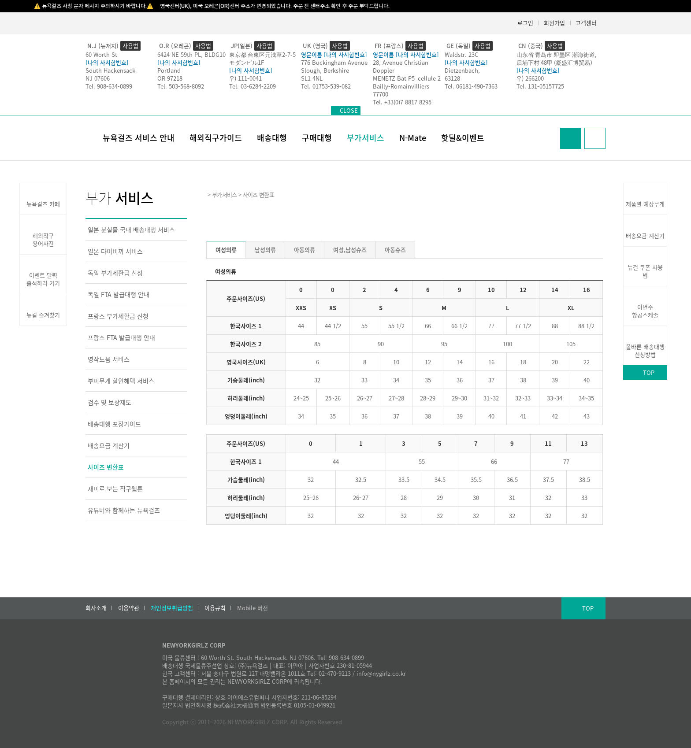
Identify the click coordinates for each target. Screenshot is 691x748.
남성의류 (265, 249)
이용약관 (128, 608)
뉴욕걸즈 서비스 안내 (139, 138)
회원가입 (554, 23)
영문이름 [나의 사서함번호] (334, 54)
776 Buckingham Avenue (334, 62)
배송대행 (272, 138)
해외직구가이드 (215, 138)
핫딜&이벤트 (462, 138)
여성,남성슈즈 (350, 249)
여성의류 (226, 249)
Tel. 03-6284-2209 (252, 86)
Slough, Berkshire (325, 70)
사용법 (130, 45)
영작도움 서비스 (109, 359)
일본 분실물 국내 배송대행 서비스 (131, 229)
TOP (648, 372)
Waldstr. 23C (461, 54)
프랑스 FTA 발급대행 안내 (121, 337)
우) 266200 (530, 78)
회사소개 (96, 608)
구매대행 (317, 138)
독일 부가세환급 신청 (115, 272)
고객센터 (586, 23)
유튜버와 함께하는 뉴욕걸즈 (124, 510)
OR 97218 (169, 78)
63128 (452, 78)
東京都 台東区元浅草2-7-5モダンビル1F (262, 58)
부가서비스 (365, 138)
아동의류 (304, 249)
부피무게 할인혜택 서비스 (121, 380)
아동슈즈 (395, 249)
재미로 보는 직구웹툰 (115, 488)
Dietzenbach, (462, 70)
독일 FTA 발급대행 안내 (118, 294)
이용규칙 (215, 608)
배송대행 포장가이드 (114, 423)
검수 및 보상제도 (109, 402)
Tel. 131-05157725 (540, 86)
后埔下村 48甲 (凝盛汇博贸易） (556, 62)
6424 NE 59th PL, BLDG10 (191, 54)
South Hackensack (110, 70)
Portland (169, 70)
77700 (380, 94)
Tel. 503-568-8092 (180, 86)
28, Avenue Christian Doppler (400, 66)
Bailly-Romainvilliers (401, 86)
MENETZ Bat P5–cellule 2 (407, 78)
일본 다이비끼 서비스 (115, 251)
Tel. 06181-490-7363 (471, 86)
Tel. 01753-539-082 (326, 86)
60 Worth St (101, 54)
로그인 (525, 23)
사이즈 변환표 (106, 467)
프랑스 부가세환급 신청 (118, 315)
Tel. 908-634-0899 (108, 86)
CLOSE (349, 110)
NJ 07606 (97, 78)
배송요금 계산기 (109, 445)
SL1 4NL (312, 78)
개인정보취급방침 (172, 608)
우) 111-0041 (245, 78)
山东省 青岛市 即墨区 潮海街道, (556, 54)
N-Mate (412, 138)
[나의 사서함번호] (107, 62)
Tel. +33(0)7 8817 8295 (402, 102)
